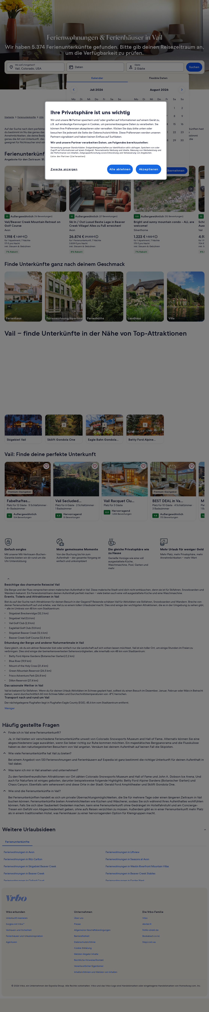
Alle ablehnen (120, 169)
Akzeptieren (148, 169)
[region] (106, 140)
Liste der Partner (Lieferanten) (67, 156)
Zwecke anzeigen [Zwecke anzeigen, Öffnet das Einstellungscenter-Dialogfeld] (63, 169)
